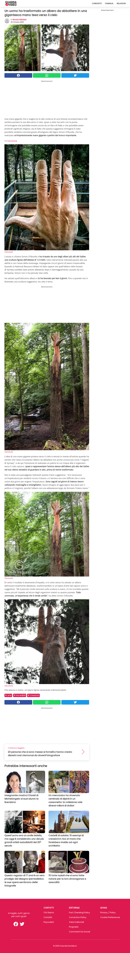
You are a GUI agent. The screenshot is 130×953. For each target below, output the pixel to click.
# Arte (8, 695)
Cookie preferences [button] (110, 917)
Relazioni (121, 3)
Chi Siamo (49, 912)
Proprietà (73, 926)
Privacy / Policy (108, 912)
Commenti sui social (79, 931)
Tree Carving (12, 141)
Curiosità (97, 3)
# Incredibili (20, 695)
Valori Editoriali (76, 922)
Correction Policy (77, 917)
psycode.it (49, 922)
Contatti (48, 917)
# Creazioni (33, 695)
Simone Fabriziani (19, 19)
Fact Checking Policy (79, 912)
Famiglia (109, 3)
